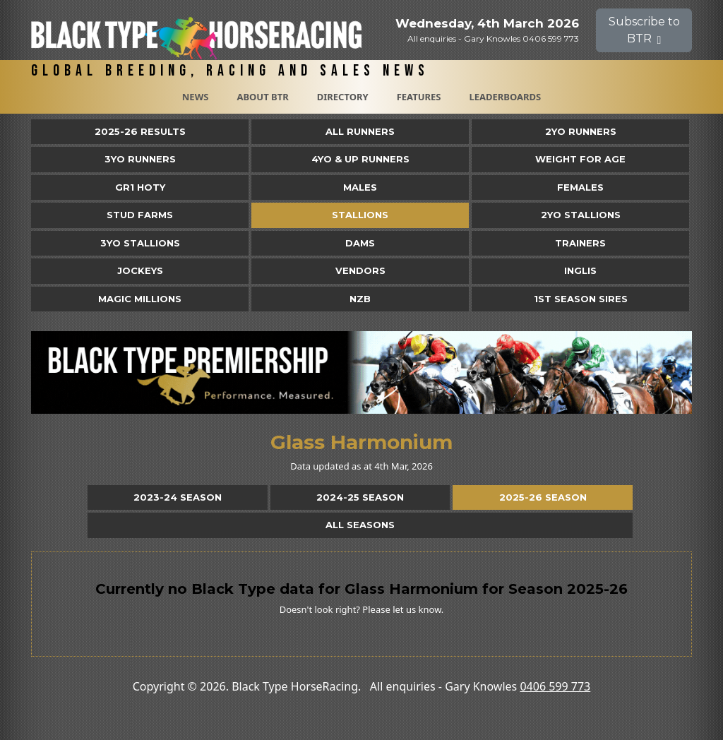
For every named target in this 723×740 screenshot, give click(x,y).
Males (360, 187)
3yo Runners (140, 159)
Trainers (580, 243)
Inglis (580, 270)
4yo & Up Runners (360, 159)
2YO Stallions (581, 214)
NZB (360, 298)
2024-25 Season (360, 497)
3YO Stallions (140, 243)
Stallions (360, 214)
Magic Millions (139, 298)
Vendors (360, 270)
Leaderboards (505, 96)
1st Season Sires (581, 298)
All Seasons (360, 524)
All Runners (360, 131)
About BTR (262, 96)
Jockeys (140, 270)
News (195, 96)
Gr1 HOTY (140, 187)
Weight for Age (580, 159)
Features (419, 96)
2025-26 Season (543, 497)
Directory (343, 96)
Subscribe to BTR (644, 30)
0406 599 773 (555, 686)
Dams (360, 243)
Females (580, 187)
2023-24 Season (177, 497)
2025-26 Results (140, 131)
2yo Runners (580, 131)
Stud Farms (140, 214)
